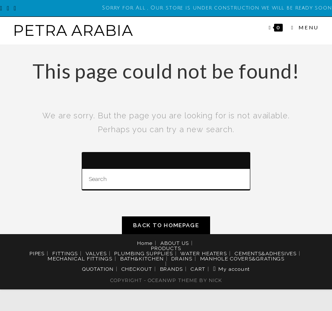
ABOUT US (174, 243)
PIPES (37, 254)
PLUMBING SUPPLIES (143, 254)
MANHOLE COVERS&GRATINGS (242, 259)
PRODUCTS (166, 248)
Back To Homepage (166, 225)
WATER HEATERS (203, 254)
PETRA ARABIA (73, 30)
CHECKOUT (136, 269)
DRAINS (181, 259)
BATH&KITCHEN (142, 259)
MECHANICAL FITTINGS (80, 259)
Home (145, 243)
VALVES (96, 254)
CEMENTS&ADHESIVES (266, 254)
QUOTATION (98, 269)
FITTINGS (65, 254)
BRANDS (171, 269)
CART (198, 269)
